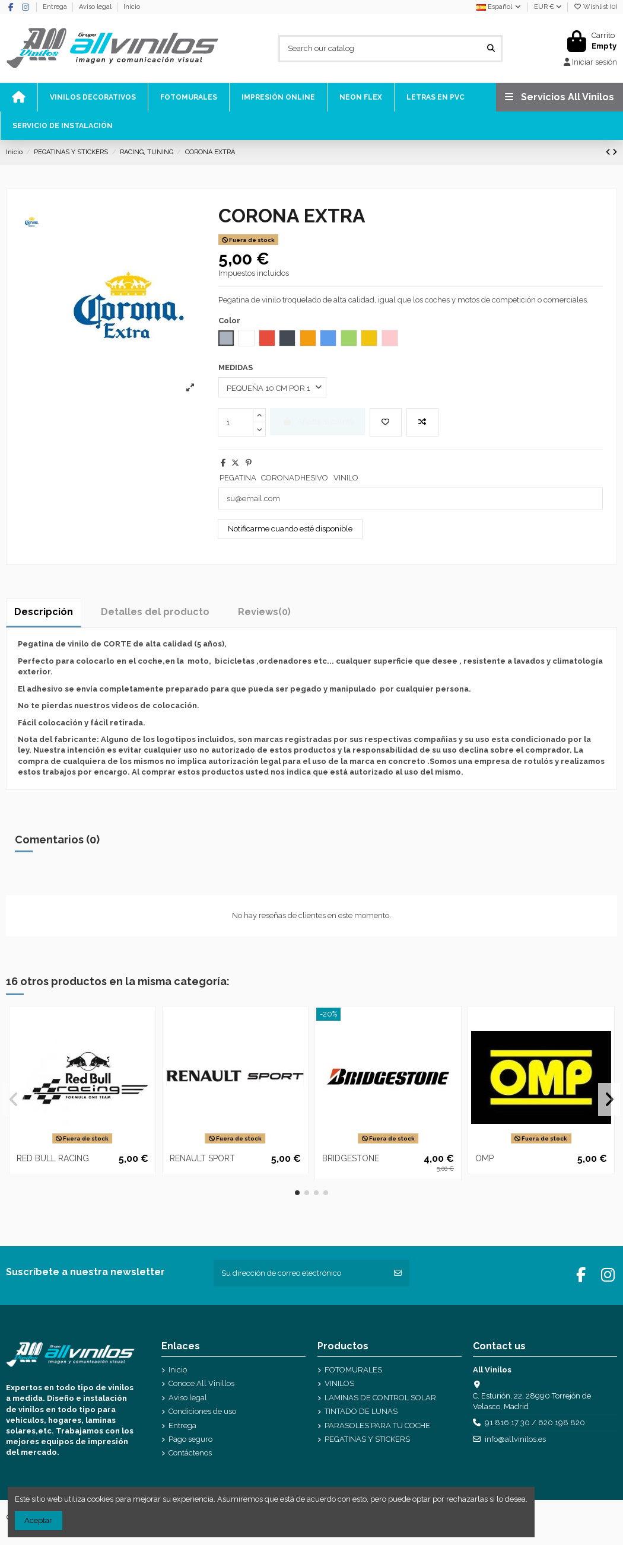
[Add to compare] (422, 422)
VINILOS (339, 1383)
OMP (484, 1158)
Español (499, 7)
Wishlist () (596, 7)
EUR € (548, 7)
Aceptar (38, 1520)
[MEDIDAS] (272, 387)
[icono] (18, 97)
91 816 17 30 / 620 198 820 (535, 1422)
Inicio (131, 7)
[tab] (264, 611)
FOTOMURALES (353, 1369)
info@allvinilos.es (515, 1439)
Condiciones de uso (202, 1411)
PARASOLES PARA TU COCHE (377, 1425)
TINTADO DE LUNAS (361, 1411)
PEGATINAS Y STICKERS (367, 1439)
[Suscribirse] (397, 1273)
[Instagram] (25, 7)
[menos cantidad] (259, 429)
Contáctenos (190, 1452)
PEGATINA (238, 477)
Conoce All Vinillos (201, 1383)
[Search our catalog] (491, 48)
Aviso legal (96, 7)
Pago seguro (190, 1439)
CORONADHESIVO (294, 477)
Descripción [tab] (43, 611)
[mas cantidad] (259, 415)
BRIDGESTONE (350, 1158)
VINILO (345, 477)
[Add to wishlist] (386, 422)
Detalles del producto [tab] (155, 611)
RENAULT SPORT (202, 1158)
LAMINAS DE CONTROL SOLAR (380, 1397)
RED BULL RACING (53, 1158)
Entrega (56, 7)
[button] (297, 1192)
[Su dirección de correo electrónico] (300, 1273)
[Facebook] (11, 7)
